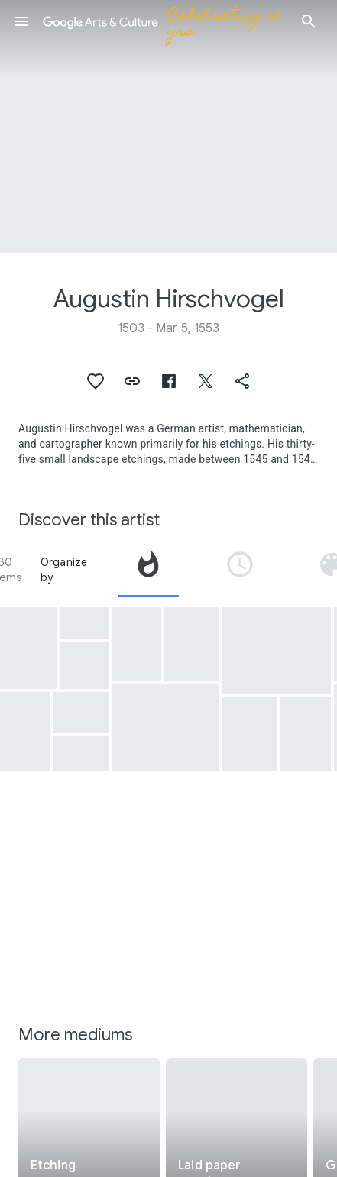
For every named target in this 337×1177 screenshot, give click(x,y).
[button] (21, 21)
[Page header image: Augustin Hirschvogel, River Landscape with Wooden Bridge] (168, 126)
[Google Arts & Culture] (165, 21)
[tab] (148, 570)
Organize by (64, 569)
